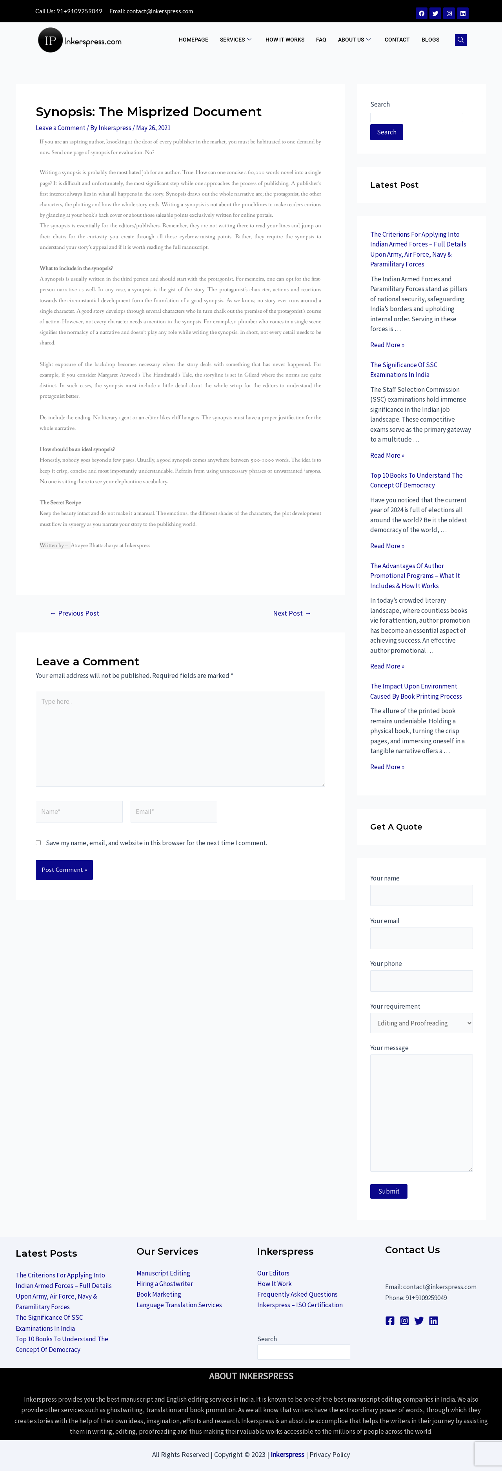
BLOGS (430, 39)
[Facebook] (390, 1321)
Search (380, 104)
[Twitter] (419, 1321)
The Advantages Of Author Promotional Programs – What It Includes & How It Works (415, 576)
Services (235, 39)
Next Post (292, 613)
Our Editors (273, 1273)
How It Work (274, 1283)
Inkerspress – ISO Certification (300, 1305)
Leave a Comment (60, 127)
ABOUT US (354, 39)
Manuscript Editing (163, 1273)
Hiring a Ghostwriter (164, 1283)
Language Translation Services (179, 1305)
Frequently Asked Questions (297, 1294)
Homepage (193, 39)
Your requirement (421, 1017)
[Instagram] (404, 1321)
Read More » (387, 345)
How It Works (285, 39)
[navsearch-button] (461, 40)
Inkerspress (287, 1454)
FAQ (321, 39)
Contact (397, 39)
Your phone (421, 975)
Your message (421, 1109)
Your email (421, 933)
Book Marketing (158, 1294)
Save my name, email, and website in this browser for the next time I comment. (156, 843)
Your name (421, 890)
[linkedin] (433, 1321)
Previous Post (74, 613)
